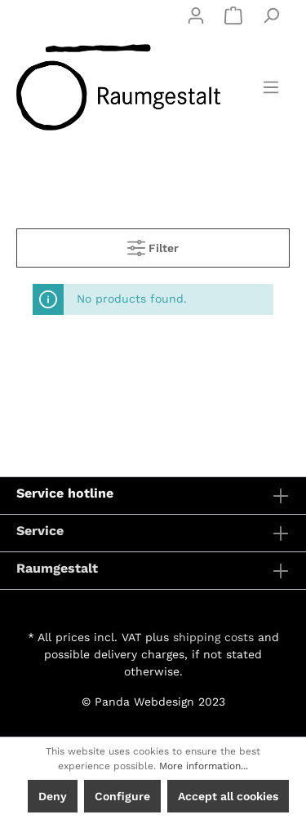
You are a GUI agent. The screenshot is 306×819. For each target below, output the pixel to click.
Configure (122, 796)
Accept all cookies (228, 796)
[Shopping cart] (233, 15)
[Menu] (271, 87)
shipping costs (213, 637)
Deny (52, 796)
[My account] (196, 15)
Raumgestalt (57, 568)
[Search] (271, 15)
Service (40, 530)
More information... (203, 766)
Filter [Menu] (153, 244)
